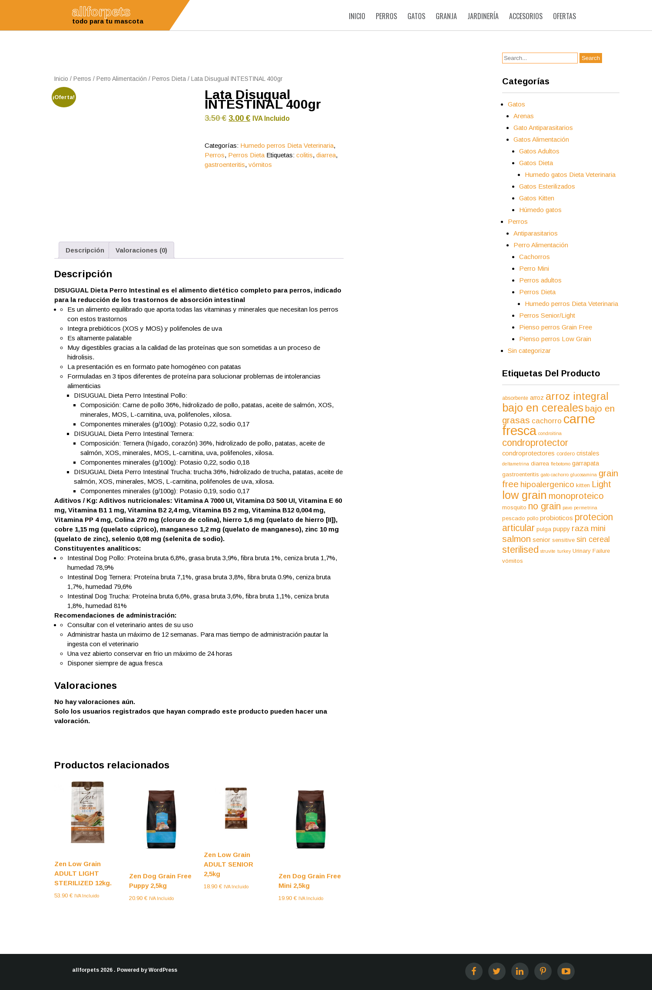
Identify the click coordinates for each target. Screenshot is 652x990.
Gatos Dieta (536, 162)
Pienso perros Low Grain (555, 338)
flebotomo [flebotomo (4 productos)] (560, 463)
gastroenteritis (225, 164)
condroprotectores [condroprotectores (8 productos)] (528, 453)
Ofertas (564, 16)
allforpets (85, 970)
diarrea (326, 155)
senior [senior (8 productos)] (541, 539)
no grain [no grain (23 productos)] (544, 506)
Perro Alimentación (121, 79)
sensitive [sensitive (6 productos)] (563, 540)
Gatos (416, 16)
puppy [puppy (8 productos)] (561, 528)
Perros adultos (540, 280)
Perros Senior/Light (547, 315)
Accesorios (526, 16)
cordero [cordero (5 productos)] (565, 454)
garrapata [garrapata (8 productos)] (585, 463)
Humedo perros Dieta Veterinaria (287, 145)
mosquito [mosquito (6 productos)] (514, 507)
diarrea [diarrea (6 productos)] (540, 463)
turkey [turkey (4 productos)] (564, 551)
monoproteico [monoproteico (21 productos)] (576, 496)
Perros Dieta (169, 79)
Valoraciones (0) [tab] (141, 250)
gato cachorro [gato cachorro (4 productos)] (555, 474)
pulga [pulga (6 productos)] (543, 529)
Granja (446, 16)
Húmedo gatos (540, 209)
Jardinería (483, 16)
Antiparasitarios (535, 233)
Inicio (357, 16)
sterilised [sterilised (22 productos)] (520, 550)
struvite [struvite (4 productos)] (548, 551)
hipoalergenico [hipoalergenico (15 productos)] (547, 484)
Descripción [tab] (85, 250)
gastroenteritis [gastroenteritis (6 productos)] (520, 474)
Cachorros (534, 256)
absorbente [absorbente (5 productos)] (515, 398)
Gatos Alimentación (541, 139)
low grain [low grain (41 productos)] (524, 495)
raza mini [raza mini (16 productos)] (589, 528)
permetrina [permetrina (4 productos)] (585, 507)
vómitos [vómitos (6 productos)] (512, 561)
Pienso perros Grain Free (555, 327)
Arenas (523, 116)
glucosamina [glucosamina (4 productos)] (583, 474)
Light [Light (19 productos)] (601, 484)
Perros (386, 16)
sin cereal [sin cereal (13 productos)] (593, 539)
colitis (304, 155)
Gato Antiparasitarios (543, 127)
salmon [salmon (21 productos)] (516, 539)
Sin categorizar (529, 350)
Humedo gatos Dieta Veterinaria (570, 174)
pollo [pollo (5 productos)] (532, 518)
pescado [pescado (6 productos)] (513, 518)
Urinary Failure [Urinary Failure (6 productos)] (591, 551)
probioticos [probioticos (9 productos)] (556, 518)
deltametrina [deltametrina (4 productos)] (515, 463)
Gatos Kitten (536, 198)
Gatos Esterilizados (547, 186)
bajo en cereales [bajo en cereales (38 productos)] (542, 408)
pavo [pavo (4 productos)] (567, 507)
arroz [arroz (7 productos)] (537, 397)
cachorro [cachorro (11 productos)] (547, 421)
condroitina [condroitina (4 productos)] (550, 433)
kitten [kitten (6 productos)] (583, 485)
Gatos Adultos (539, 151)
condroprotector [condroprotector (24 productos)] (535, 442)
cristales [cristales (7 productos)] (587, 453)
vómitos (260, 164)
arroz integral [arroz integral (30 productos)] (577, 396)
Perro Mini (534, 268)
